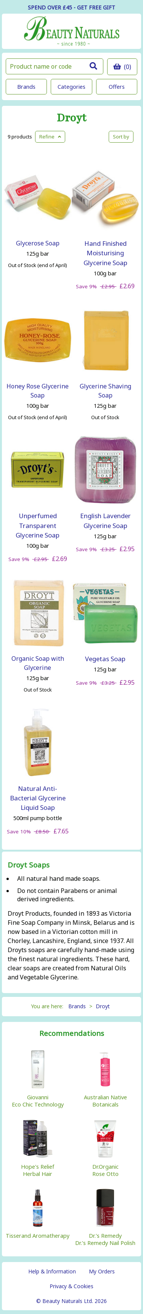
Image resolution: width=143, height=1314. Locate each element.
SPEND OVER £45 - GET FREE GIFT (71, 7)
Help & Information (52, 1271)
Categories (71, 86)
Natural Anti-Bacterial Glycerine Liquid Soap (38, 798)
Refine (50, 136)
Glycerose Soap (37, 243)
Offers (117, 86)
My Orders (102, 1271)
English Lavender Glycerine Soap (105, 520)
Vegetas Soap (105, 658)
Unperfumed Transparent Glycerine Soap (37, 525)
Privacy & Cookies (71, 1286)
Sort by (121, 136)
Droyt (72, 118)
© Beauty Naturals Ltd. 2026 (71, 1301)
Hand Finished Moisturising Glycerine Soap (105, 253)
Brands (26, 86)
